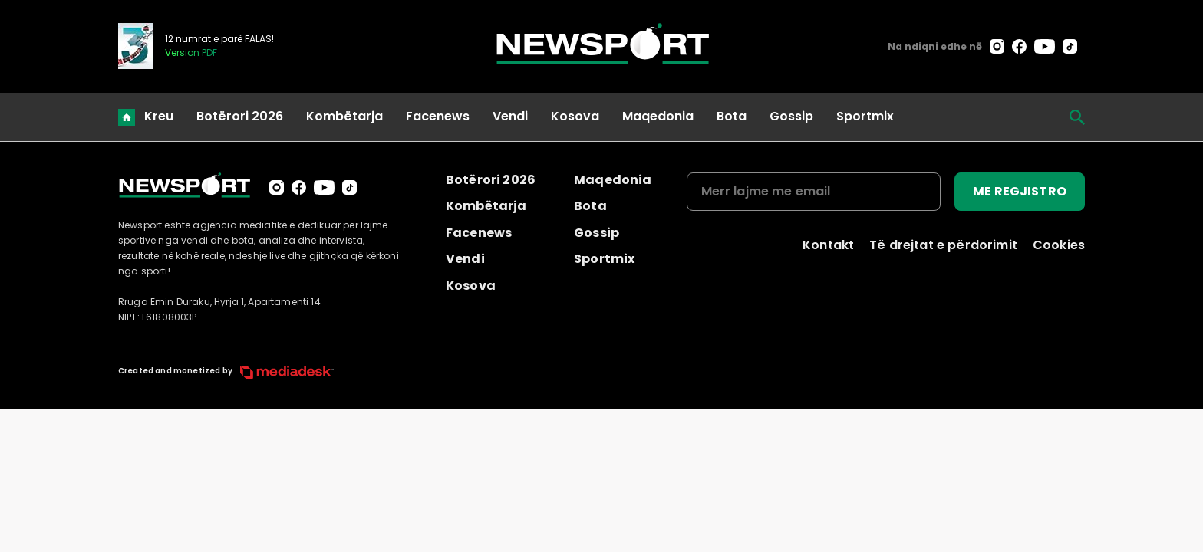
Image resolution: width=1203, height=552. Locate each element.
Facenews (438, 116)
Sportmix (865, 116)
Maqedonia (658, 116)
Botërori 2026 (239, 116)
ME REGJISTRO (1019, 191)
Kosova (575, 116)
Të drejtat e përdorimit (943, 245)
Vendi (510, 116)
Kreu (158, 116)
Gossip (791, 116)
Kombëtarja (344, 116)
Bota (732, 116)
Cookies (1059, 245)
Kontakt (828, 245)
